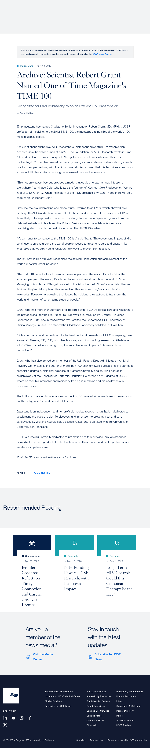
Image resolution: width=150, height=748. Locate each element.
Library (120, 701)
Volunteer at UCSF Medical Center (62, 696)
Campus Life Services (98, 710)
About (46, 13)
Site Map (80, 740)
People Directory (125, 710)
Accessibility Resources (99, 696)
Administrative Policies (98, 701)
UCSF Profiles (123, 725)
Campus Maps (94, 715)
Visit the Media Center (43, 656)
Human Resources (126, 696)
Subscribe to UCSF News (108, 656)
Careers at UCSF (95, 720)
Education (102, 13)
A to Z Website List (96, 691)
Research (83, 13)
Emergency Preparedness (129, 691)
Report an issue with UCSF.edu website (127, 740)
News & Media (123, 13)
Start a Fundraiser (54, 701)
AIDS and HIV (42, 472)
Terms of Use (96, 740)
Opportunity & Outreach (128, 706)
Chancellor (92, 725)
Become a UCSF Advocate (59, 691)
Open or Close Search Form (141, 13)
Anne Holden (26, 112)
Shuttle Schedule (125, 720)
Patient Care (63, 13)
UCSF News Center (101, 54)
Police (119, 715)
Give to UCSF (135, 3)
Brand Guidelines (96, 706)
